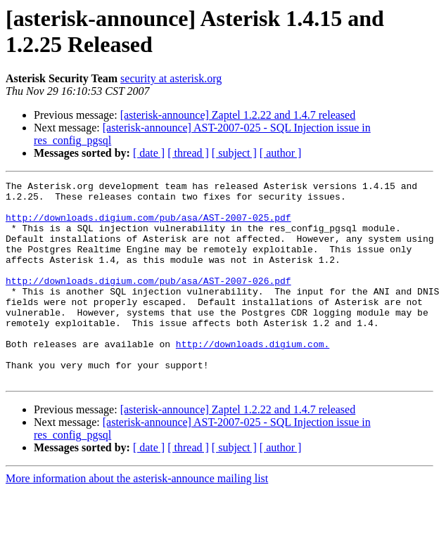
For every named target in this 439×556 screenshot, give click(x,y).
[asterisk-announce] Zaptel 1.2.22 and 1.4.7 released (238, 115)
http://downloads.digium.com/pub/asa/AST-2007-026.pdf (148, 301)
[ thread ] (188, 153)
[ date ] (149, 153)
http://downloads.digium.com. (252, 377)
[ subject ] (234, 153)
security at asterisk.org (171, 78)
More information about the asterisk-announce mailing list (137, 518)
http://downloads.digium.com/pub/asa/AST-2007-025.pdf (148, 225)
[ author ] (281, 153)
